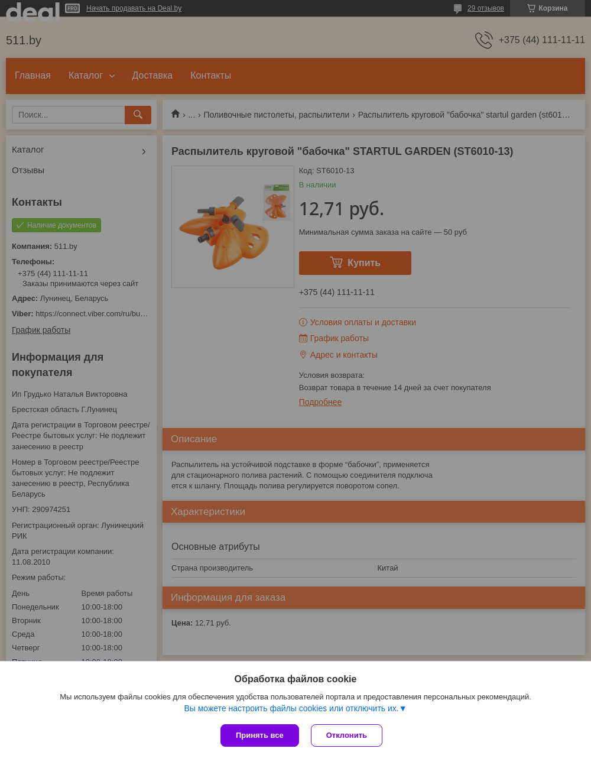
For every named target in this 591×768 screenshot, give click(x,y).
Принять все (260, 735)
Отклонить (346, 735)
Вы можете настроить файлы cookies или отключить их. (291, 708)
